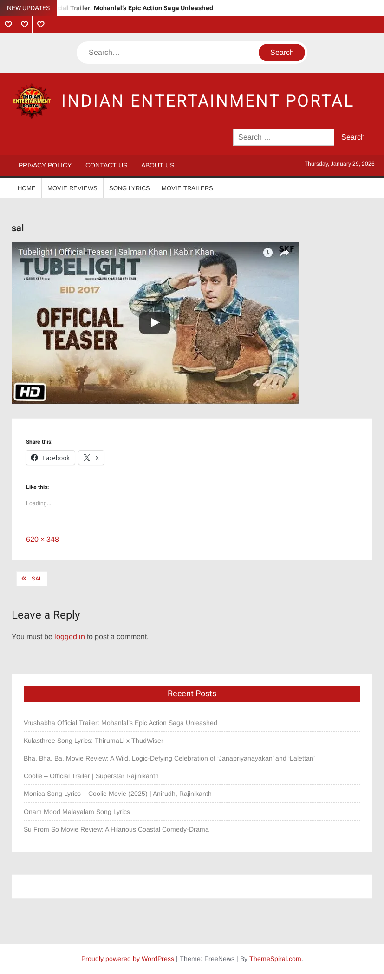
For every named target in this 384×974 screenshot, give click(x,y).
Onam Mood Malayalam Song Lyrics (77, 811)
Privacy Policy (45, 165)
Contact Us (106, 165)
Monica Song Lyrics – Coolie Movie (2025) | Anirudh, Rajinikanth (118, 793)
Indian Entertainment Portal (207, 101)
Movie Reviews (72, 188)
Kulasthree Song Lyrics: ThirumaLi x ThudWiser (93, 740)
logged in (69, 636)
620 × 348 (42, 539)
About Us (157, 165)
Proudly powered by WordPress (127, 958)
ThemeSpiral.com (275, 958)
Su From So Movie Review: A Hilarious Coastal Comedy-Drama (116, 829)
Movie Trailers (187, 188)
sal (37, 578)
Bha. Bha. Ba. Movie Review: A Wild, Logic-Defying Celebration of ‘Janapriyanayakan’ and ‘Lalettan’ (169, 758)
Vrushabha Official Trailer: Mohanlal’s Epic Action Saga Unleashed (112, 8)
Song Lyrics (129, 188)
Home (27, 188)
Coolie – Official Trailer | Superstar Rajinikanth (92, 776)
